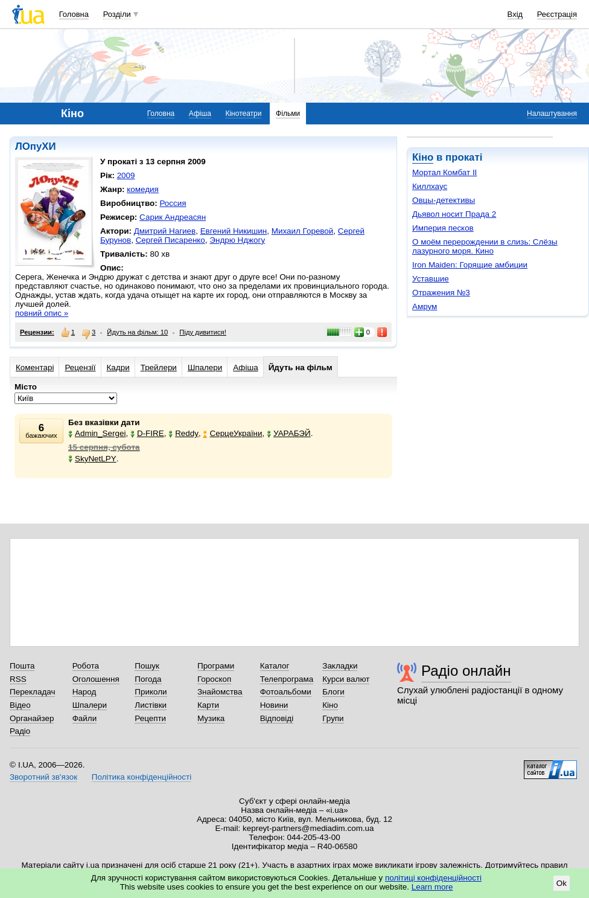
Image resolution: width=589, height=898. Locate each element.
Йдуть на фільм (301, 367)
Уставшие (430, 278)
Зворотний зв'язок (43, 776)
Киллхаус (429, 186)
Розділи (117, 14)
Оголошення (95, 679)
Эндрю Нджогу (237, 240)
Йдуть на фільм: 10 (137, 332)
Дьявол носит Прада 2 (454, 214)
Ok (561, 883)
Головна (74, 14)
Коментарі (35, 367)
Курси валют (345, 679)
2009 (126, 175)
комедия (143, 189)
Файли (84, 718)
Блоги (333, 691)
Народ (84, 691)
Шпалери (205, 367)
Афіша (200, 113)
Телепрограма (287, 679)
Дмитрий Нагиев (165, 231)
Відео (20, 705)
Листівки (151, 705)
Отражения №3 (441, 292)
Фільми (288, 113)
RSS (18, 679)
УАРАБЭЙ (289, 433)
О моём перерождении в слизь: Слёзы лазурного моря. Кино (485, 246)
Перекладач (32, 691)
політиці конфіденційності (433, 877)
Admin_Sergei (97, 433)
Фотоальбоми (285, 691)
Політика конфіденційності (141, 776)
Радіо (20, 731)
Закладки (339, 665)
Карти (208, 705)
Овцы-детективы (443, 200)
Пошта (22, 665)
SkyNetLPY (92, 458)
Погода (148, 679)
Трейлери (159, 367)
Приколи (151, 691)
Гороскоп (214, 679)
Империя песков (443, 228)
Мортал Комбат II (444, 172)
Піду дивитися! (202, 332)
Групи (332, 718)
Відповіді (277, 718)
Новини (274, 705)
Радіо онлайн (466, 670)
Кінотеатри (243, 113)
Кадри (118, 367)
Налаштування (552, 113)
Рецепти (150, 718)
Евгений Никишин (233, 231)
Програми (215, 665)
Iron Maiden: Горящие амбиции (469, 264)
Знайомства (220, 691)
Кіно (422, 157)
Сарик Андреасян (172, 217)
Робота (85, 665)
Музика (210, 718)
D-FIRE (147, 433)
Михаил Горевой (303, 231)
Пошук (147, 665)
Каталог (275, 665)
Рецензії (80, 367)
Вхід (515, 14)
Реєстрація (557, 14)
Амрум (424, 306)
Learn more (432, 886)
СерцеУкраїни (232, 433)
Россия (172, 203)
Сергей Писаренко (170, 240)
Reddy (183, 433)
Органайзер (32, 718)
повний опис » (41, 313)
